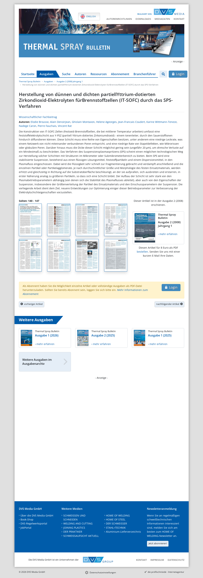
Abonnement (120, 74)
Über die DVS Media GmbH (36, 515)
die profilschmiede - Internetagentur (166, 571)
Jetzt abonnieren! (158, 543)
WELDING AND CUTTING (78, 523)
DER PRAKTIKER (72, 531)
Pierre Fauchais (47, 126)
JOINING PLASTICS (74, 527)
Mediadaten (162, 19)
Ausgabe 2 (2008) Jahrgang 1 (70, 81)
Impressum (157, 559)
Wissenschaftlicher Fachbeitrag (38, 117)
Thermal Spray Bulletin (29, 81)
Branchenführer (145, 74)
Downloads (143, 19)
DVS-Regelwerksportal (33, 523)
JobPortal (25, 527)
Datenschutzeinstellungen (103, 572)
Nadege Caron (27, 126)
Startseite (27, 74)
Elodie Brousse (40, 122)
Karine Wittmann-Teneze (161, 122)
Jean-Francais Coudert (131, 122)
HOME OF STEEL (115, 519)
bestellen (142, 251)
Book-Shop (26, 519)
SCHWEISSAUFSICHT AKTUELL (81, 536)
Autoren (80, 74)
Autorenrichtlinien (119, 19)
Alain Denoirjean (60, 122)
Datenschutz (176, 559)
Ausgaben (46, 74)
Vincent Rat (65, 126)
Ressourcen (99, 74)
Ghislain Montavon (83, 122)
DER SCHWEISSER (116, 523)
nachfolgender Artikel (169, 304)
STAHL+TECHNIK (116, 527)
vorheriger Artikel (31, 304)
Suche (66, 74)
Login (178, 74)
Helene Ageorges (106, 122)
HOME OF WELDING (118, 515)
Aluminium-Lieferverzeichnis (123, 531)
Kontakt (179, 19)
